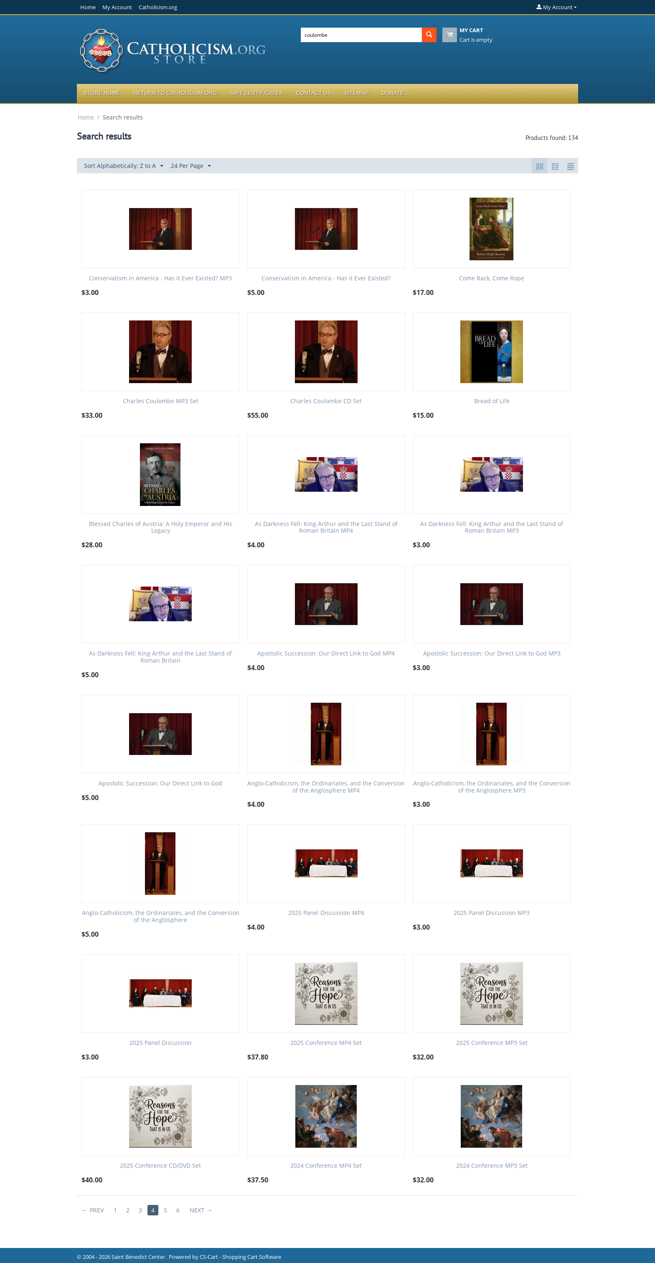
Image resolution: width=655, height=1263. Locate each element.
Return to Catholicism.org (175, 93)
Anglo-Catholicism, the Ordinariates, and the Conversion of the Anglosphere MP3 (492, 787)
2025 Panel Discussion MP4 (326, 913)
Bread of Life (492, 401)
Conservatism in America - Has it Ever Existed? (326, 278)
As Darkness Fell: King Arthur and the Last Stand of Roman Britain (160, 657)
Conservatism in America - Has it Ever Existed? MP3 (160, 278)
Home (88, 7)
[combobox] (361, 35)
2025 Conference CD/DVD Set (160, 1165)
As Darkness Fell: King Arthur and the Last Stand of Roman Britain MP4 (326, 528)
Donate (392, 93)
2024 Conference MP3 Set (492, 1165)
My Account (117, 7)
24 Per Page (191, 166)
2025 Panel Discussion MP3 (492, 913)
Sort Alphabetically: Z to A (123, 166)
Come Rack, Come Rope (491, 278)
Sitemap (356, 93)
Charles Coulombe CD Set (326, 401)
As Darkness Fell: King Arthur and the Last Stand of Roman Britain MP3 (491, 528)
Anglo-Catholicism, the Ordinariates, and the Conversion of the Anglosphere (160, 917)
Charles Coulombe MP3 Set (160, 401)
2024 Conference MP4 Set (326, 1165)
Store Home (102, 93)
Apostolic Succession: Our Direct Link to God (160, 783)
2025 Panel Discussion (160, 1043)
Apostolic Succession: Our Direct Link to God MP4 (326, 653)
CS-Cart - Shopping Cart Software (240, 1256)
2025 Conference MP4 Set (326, 1043)
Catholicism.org (158, 7)
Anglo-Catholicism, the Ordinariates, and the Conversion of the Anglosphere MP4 (326, 787)
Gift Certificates (256, 93)
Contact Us (313, 93)
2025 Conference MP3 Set (492, 1043)
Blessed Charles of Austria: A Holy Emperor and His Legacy (160, 528)
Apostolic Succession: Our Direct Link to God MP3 (492, 653)
